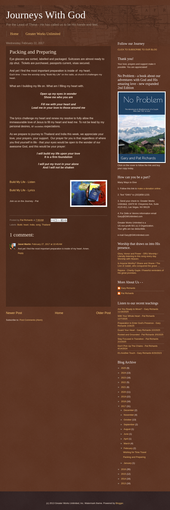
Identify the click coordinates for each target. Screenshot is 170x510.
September (129, 424)
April (126, 438)
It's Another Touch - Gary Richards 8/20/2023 (140, 353)
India (32, 224)
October (128, 419)
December (129, 410)
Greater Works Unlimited (43, 34)
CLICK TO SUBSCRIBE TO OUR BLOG (137, 49)
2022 (124, 382)
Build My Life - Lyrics (22, 190)
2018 (124, 401)
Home (14, 34)
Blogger (119, 503)
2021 (124, 387)
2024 (124, 373)
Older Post (103, 313)
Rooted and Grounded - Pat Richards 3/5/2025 (140, 334)
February (128, 448)
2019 (124, 396)
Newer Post (14, 313)
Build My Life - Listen (22, 182)
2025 (124, 368)
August (127, 429)
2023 (124, 377)
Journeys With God (46, 14)
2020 (124, 392)
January (128, 463)
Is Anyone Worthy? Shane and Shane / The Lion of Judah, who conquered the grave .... (139, 264)
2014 (124, 478)
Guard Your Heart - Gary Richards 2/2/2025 (139, 330)
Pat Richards (127, 293)
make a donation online (149, 188)
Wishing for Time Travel (134, 452)
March (127, 443)
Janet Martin (24, 244)
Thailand (46, 224)
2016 (124, 469)
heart (26, 224)
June (126, 434)
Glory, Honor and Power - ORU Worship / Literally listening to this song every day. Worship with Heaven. (138, 256)
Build (19, 224)
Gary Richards (128, 288)
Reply (21, 253)
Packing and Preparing (134, 457)
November (129, 415)
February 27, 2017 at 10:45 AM (47, 244)
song (38, 224)
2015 (124, 474)
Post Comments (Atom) (31, 320)
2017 (124, 406)
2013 (124, 483)
